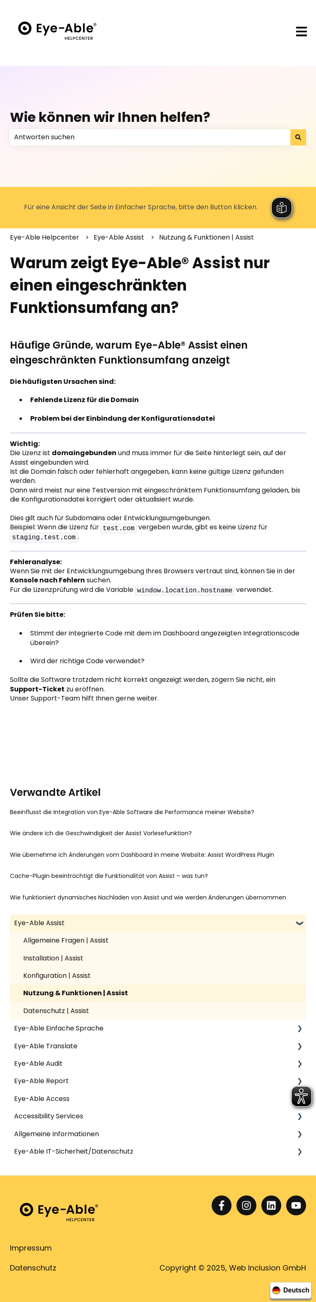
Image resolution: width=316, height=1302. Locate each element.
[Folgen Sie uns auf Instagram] (246, 1205)
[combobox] (150, 137)
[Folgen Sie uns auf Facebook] (222, 1205)
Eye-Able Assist (119, 237)
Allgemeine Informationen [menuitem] (56, 1134)
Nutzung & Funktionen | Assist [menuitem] (75, 993)
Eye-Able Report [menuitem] (41, 1081)
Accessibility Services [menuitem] (48, 1116)
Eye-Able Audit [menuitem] (38, 1063)
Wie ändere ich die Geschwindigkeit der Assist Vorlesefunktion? (101, 833)
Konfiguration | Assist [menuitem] (57, 975)
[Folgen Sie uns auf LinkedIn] (271, 1205)
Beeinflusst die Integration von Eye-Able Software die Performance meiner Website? (132, 812)
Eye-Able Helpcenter (44, 237)
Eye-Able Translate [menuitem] (45, 1046)
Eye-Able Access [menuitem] (42, 1098)
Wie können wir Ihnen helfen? (110, 117)
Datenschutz (33, 1268)
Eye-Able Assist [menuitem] (39, 923)
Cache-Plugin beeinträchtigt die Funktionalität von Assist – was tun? (109, 876)
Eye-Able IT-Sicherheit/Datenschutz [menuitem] (73, 1151)
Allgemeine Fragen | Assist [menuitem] (66, 940)
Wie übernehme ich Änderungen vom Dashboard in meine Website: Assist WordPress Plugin (142, 855)
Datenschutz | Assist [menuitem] (56, 1011)
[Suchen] (298, 137)
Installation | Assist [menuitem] (53, 958)
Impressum (31, 1248)
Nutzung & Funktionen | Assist (206, 237)
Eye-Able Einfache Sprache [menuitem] (59, 1028)
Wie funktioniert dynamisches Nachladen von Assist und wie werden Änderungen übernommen (148, 897)
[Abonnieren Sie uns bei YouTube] (296, 1205)
